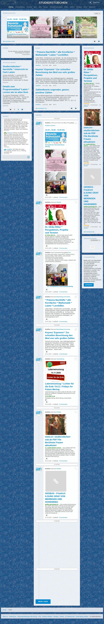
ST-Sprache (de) (70, 616)
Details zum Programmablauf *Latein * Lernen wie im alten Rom (16, 89)
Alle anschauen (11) (41, 108)
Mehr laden (43, 601)
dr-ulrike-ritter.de (50, 235)
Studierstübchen (53, 2)
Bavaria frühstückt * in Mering (17, 35)
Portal (4, 610)
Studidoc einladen (47, 616)
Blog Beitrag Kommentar (63, 296)
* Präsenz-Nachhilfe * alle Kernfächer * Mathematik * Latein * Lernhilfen (58, 303)
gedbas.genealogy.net (51, 504)
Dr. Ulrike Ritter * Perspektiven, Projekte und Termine (56, 230)
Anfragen (56, 616)
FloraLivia (10, 132)
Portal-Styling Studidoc (82, 616)
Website (58, 202)
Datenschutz (12, 616)
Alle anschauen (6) (89, 232)
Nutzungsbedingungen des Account (27, 616)
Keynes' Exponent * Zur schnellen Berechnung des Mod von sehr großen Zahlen (55, 72)
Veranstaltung (60, 359)
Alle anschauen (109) (9, 41)
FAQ (39, 616)
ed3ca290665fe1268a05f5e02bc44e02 (87, 35)
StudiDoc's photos (50, 125)
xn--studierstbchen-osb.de (53, 448)
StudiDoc (10, 36)
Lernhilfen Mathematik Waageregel (41, 35)
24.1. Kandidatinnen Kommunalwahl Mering (66, 35)
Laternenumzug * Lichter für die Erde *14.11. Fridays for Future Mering (59, 386)
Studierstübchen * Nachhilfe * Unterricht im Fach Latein (15, 69)
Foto (69, 252)
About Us (5, 616)
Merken (62, 616)
